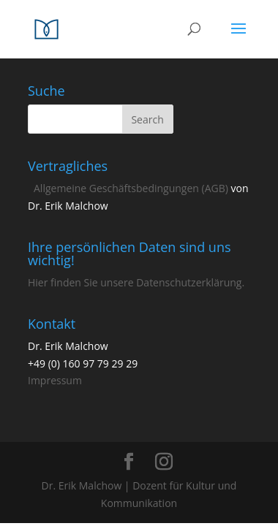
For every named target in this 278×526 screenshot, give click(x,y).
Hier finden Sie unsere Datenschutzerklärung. (136, 282)
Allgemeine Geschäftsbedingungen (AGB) (131, 188)
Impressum (55, 380)
